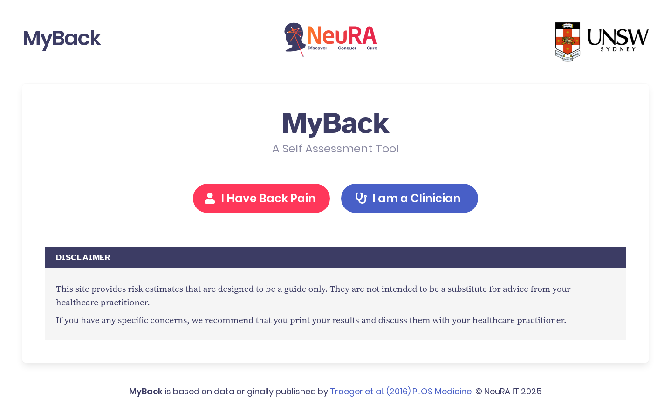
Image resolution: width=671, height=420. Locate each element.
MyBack (61, 38)
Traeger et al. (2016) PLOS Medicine (401, 391)
